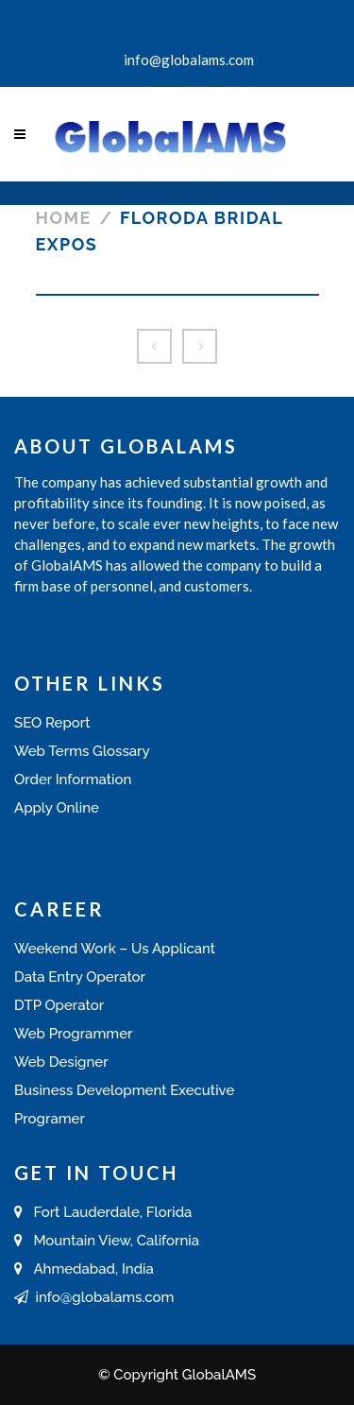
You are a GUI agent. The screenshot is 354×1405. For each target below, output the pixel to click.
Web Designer (61, 1062)
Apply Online (56, 807)
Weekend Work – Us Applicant (114, 948)
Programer (49, 1118)
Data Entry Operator (79, 976)
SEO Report (52, 722)
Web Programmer (73, 1033)
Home (64, 218)
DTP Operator (59, 1005)
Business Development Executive (124, 1090)
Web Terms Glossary (82, 751)
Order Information (72, 779)
